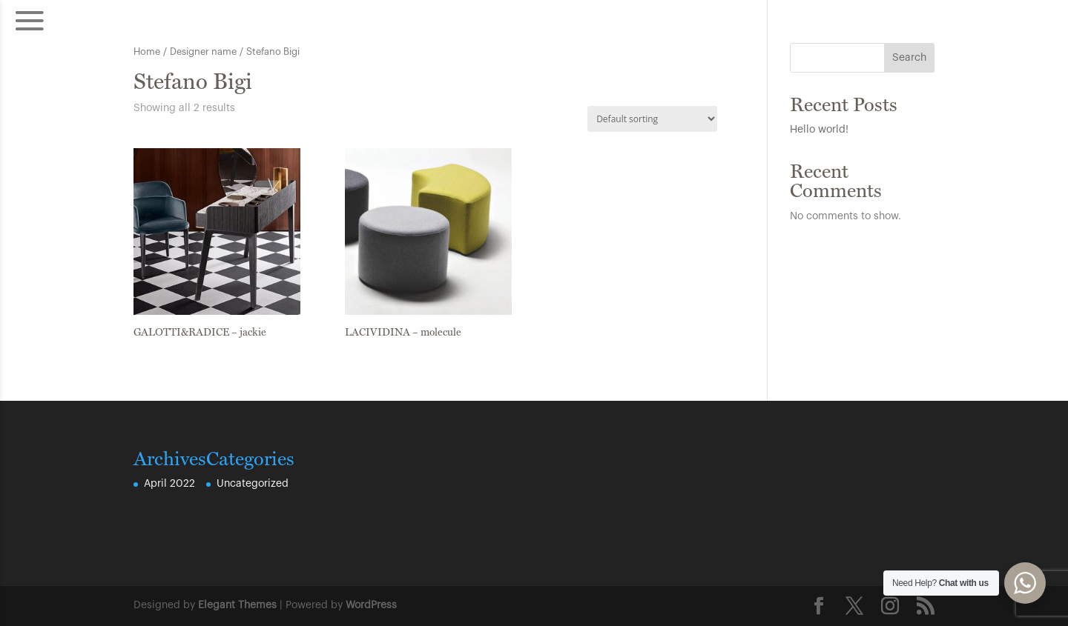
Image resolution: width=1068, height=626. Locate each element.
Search (909, 58)
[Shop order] (652, 119)
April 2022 (169, 484)
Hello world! (819, 129)
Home (147, 51)
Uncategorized (253, 484)
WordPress (371, 605)
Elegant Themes (237, 605)
